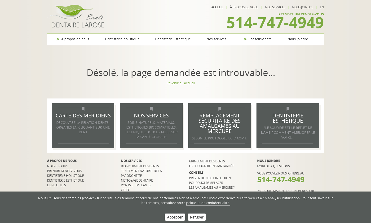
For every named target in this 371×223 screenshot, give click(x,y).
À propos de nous (244, 7)
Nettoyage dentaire (137, 180)
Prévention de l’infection (210, 178)
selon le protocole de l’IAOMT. (219, 138)
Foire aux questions (273, 166)
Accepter (175, 217)
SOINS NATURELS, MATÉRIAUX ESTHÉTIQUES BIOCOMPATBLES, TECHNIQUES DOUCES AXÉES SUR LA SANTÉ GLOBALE (151, 129)
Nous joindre (302, 7)
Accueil (217, 7)
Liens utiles (56, 185)
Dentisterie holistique (122, 39)
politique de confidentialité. (208, 203)
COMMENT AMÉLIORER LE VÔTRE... (288, 132)
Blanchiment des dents (140, 166)
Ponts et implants (135, 185)
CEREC (125, 190)
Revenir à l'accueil (181, 83)
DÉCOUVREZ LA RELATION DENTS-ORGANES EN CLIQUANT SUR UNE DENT (83, 127)
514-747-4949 (275, 22)
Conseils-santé (260, 39)
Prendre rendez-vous (64, 171)
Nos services (275, 7)
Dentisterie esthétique (65, 180)
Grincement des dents (207, 161)
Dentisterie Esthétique (173, 39)
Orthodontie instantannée (211, 166)
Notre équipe (57, 166)
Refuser (197, 217)
